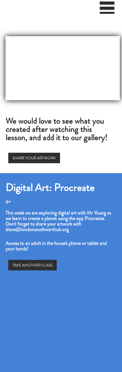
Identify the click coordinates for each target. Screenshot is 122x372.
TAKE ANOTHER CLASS (32, 265)
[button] (107, 9)
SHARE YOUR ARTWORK (34, 158)
